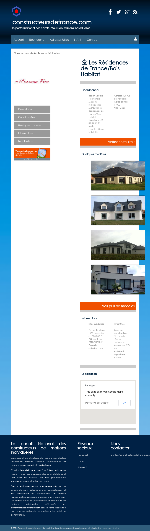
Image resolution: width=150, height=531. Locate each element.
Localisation (25, 140)
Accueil (19, 39)
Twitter (81, 460)
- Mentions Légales (110, 527)
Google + (82, 466)
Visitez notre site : (121, 141)
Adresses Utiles (59, 39)
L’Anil (77, 39)
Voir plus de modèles (118, 305)
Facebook (83, 454)
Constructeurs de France (29, 527)
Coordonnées (26, 116)
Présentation (25, 108)
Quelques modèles (29, 124)
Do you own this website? (97, 402)
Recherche (36, 39)
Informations (25, 132)
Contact (92, 39)
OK (124, 402)
